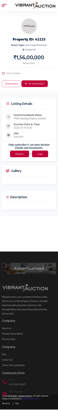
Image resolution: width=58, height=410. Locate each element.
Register (19, 154)
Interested (11, 83)
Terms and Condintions (13, 368)
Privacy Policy (8, 341)
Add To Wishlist (11, 73)
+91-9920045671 (35, 83)
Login (40, 154)
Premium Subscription (12, 336)
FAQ (4, 357)
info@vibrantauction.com (21, 399)
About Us (6, 331)
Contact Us (7, 362)
